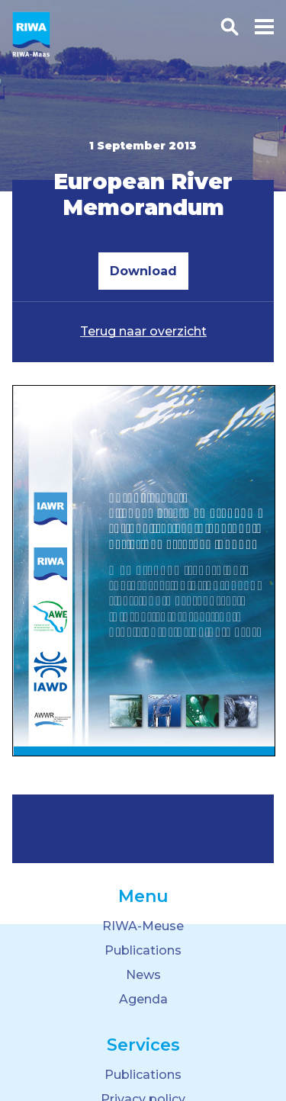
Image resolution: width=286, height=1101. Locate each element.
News (143, 975)
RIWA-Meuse (143, 926)
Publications (143, 950)
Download (143, 271)
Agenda (143, 999)
